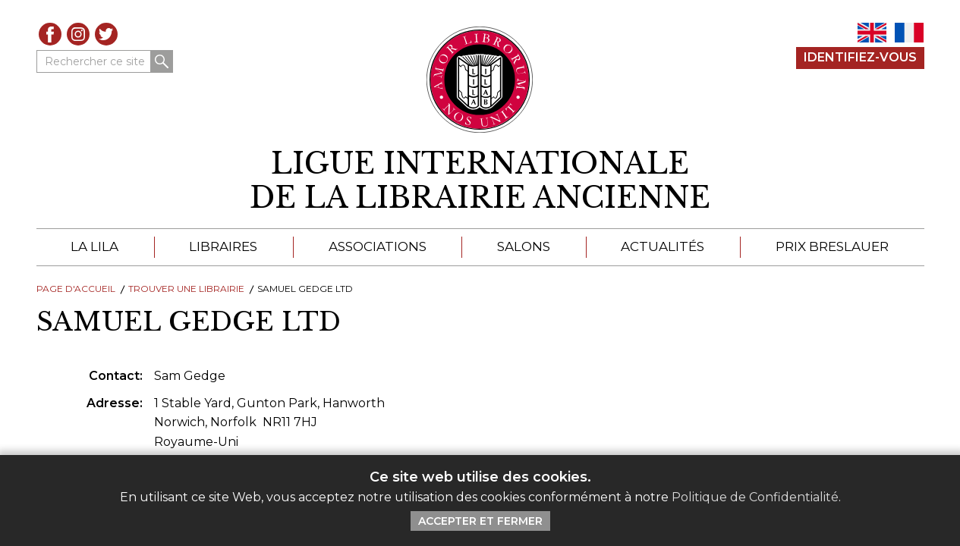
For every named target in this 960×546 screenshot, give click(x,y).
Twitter (106, 34)
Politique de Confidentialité (755, 497)
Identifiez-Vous (860, 57)
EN (872, 32)
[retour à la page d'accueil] (480, 180)
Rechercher (161, 61)
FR (909, 32)
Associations (377, 246)
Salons (523, 246)
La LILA (94, 246)
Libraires (223, 246)
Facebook (50, 34)
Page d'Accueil (75, 288)
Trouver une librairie (186, 288)
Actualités (662, 246)
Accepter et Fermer (480, 521)
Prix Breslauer (832, 246)
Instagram (78, 34)
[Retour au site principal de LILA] (480, 80)
